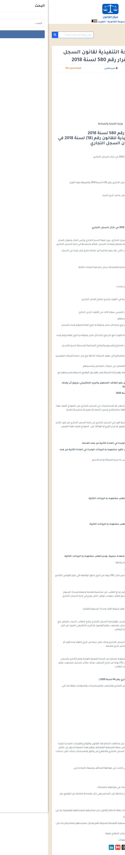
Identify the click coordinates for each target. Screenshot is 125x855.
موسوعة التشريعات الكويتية (97, 35)
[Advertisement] (60, 98)
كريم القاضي (62, 68)
